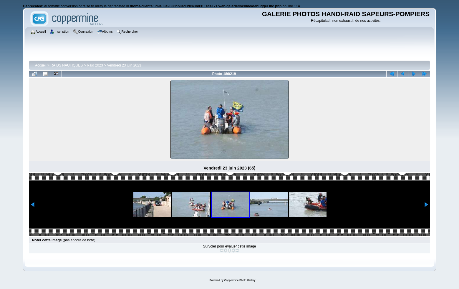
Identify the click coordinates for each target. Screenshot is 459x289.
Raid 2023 (95, 65)
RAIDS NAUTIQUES (66, 65)
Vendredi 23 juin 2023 (124, 65)
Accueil (41, 65)
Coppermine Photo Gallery (239, 280)
